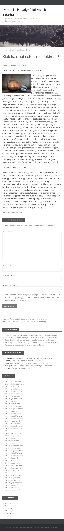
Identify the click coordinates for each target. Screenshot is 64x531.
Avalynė (8, 503)
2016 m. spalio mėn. (12, 470)
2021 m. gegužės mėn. (13, 416)
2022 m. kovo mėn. (12, 394)
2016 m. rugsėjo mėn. (13, 473)
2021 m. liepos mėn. (12, 411)
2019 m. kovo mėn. (12, 441)
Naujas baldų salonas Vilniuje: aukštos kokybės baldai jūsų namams (31, 337)
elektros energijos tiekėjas (44, 88)
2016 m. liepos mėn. (12, 478)
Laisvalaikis (9, 513)
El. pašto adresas (11, 275)
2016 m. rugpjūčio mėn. (14, 475)
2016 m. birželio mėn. (13, 480)
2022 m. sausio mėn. (13, 396)
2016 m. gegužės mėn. (13, 483)
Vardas (8, 266)
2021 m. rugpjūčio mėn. (14, 409)
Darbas (7, 506)
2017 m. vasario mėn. (13, 460)
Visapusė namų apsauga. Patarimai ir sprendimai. (24, 345)
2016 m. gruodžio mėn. (14, 465)
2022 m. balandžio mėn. (14, 391)
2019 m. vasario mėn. (13, 443)
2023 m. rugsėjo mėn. (13, 381)
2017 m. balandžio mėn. (14, 455)
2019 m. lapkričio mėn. (14, 433)
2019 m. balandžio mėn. (14, 438)
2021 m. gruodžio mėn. (14, 399)
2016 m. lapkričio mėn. (14, 468)
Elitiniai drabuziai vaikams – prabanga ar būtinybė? (32, 366)
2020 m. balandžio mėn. (14, 428)
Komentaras (9, 231)
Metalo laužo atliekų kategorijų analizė (31, 319)
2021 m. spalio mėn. (12, 404)
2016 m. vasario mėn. (13, 490)
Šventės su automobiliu (21, 368)
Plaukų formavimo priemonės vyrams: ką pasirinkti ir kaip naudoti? (31, 335)
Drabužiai (8, 508)
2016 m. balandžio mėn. (14, 485)
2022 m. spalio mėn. (12, 386)
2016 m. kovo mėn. (12, 487)
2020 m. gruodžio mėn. (14, 426)
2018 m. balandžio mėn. (14, 446)
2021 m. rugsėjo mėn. (13, 406)
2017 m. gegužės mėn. (13, 453)
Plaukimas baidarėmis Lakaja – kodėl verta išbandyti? (36, 358)
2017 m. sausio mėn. (13, 463)
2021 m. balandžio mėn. (14, 418)
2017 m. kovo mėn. (12, 458)
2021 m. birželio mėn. (13, 413)
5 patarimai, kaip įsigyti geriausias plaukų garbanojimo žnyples (29, 340)
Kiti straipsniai (16, 212)
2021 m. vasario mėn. (13, 421)
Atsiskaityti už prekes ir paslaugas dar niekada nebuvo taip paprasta (31, 342)
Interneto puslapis (11, 285)
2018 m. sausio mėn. (13, 448)
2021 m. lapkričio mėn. (14, 401)
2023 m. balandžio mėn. (14, 384)
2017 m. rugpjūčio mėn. (14, 450)
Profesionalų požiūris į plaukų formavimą (28, 321)
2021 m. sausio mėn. (13, 423)
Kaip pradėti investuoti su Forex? (28, 361)
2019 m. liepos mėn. (12, 436)
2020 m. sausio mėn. (13, 431)
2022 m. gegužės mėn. (13, 389)
